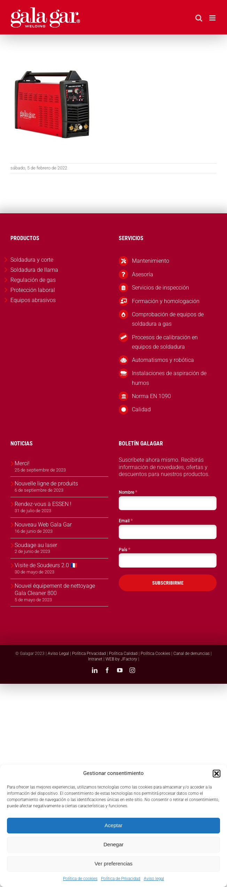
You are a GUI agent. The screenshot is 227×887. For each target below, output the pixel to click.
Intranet (95, 659)
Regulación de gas (33, 280)
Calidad (141, 409)
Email (126, 520)
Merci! (22, 463)
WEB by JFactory (121, 659)
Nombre (128, 492)
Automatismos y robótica (163, 360)
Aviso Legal (58, 653)
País (124, 549)
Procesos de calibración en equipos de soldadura (165, 342)
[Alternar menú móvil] (213, 18)
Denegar (113, 844)
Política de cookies (80, 878)
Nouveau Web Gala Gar (43, 524)
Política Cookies (155, 653)
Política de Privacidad (120, 878)
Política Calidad (123, 653)
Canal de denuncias (191, 653)
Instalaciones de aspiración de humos (169, 378)
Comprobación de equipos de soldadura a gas (168, 319)
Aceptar (113, 825)
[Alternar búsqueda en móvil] (198, 18)
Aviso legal (154, 878)
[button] (216, 773)
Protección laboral (32, 290)
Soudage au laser (36, 545)
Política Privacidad (89, 653)
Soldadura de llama (34, 270)
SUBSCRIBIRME (167, 583)
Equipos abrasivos (33, 300)
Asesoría (142, 274)
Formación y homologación (165, 301)
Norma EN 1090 (151, 396)
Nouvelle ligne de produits (46, 483)
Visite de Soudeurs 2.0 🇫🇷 (46, 565)
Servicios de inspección (160, 287)
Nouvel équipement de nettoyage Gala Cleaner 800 (55, 589)
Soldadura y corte (31, 259)
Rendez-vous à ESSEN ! (43, 504)
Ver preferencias (113, 863)
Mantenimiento (150, 261)
